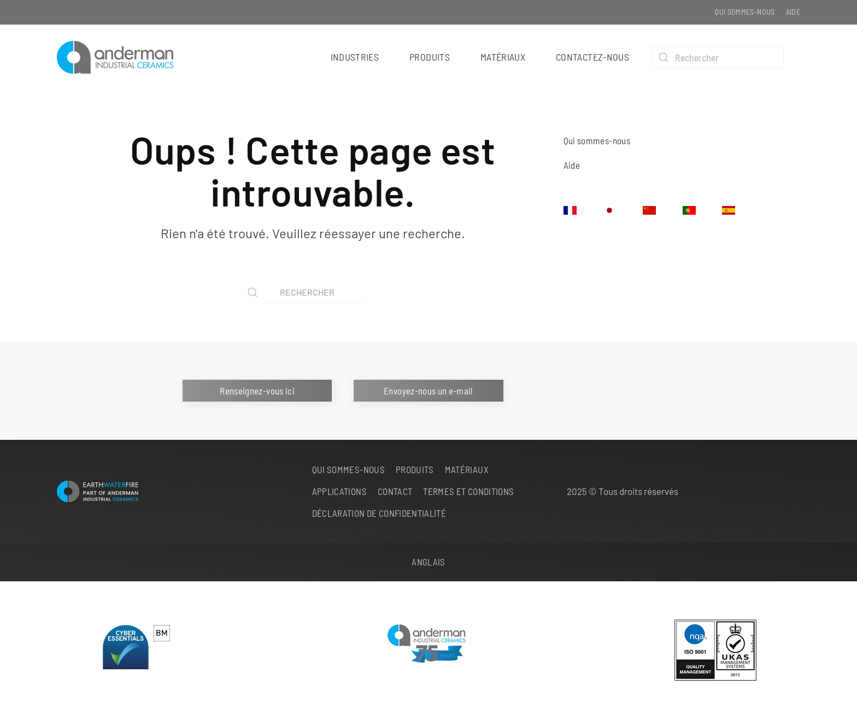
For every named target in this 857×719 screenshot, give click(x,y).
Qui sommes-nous (744, 11)
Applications (339, 491)
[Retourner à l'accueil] (120, 57)
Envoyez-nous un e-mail (428, 390)
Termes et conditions (468, 491)
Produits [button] (429, 57)
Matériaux (502, 57)
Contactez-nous (592, 57)
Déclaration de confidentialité (379, 513)
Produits (415, 469)
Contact (395, 491)
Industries (355, 57)
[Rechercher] (718, 57)
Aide (793, 11)
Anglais (428, 561)
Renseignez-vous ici (257, 390)
